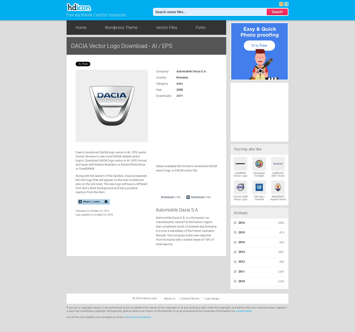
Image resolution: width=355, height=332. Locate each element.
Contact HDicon (189, 298)
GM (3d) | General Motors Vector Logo (259, 200)
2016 (261, 223)
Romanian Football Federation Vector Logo (259, 177)
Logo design (211, 298)
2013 (261, 252)
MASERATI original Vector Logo (278, 199)
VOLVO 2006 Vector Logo (240, 198)
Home (81, 27)
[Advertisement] (184, 128)
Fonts (201, 27)
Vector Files (166, 27)
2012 (261, 262)
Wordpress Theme (121, 27)
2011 (261, 272)
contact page (244, 311)
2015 (261, 232)
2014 (261, 242)
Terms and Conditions (137, 317)
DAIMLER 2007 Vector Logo (278, 176)
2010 (261, 281)
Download (170, 197)
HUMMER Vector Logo (240, 174)
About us (169, 298)
